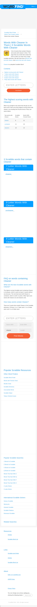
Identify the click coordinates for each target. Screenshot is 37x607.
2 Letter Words (8, 486)
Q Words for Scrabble (9, 470)
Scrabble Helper (8, 393)
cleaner (7, 120)
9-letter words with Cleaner (11, 76)
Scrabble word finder (13, 553)
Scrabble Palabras (9, 510)
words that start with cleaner (23, 60)
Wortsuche (6, 504)
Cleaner (6, 64)
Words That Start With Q (10, 476)
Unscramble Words (9, 389)
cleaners (7, 128)
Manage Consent (28, 595)
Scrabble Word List (13, 539)
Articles (10, 534)
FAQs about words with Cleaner (12, 79)
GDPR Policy (11, 579)
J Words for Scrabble (9, 461)
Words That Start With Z (10, 473)
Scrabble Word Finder (9, 377)
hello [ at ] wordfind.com (14, 574)
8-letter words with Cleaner (11, 77)
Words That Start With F (10, 480)
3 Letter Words (8, 489)
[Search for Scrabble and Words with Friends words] (18, 85)
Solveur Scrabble (8, 501)
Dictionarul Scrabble (9, 513)
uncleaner (7, 124)
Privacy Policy (11, 588)
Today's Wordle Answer (10, 396)
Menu (33, 6)
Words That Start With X (10, 483)
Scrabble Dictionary (9, 386)
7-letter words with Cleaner (11, 74)
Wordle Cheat (7, 383)
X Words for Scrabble (9, 467)
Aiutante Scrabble (8, 507)
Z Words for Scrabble (9, 464)
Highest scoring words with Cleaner (13, 72)
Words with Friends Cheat (11, 380)
